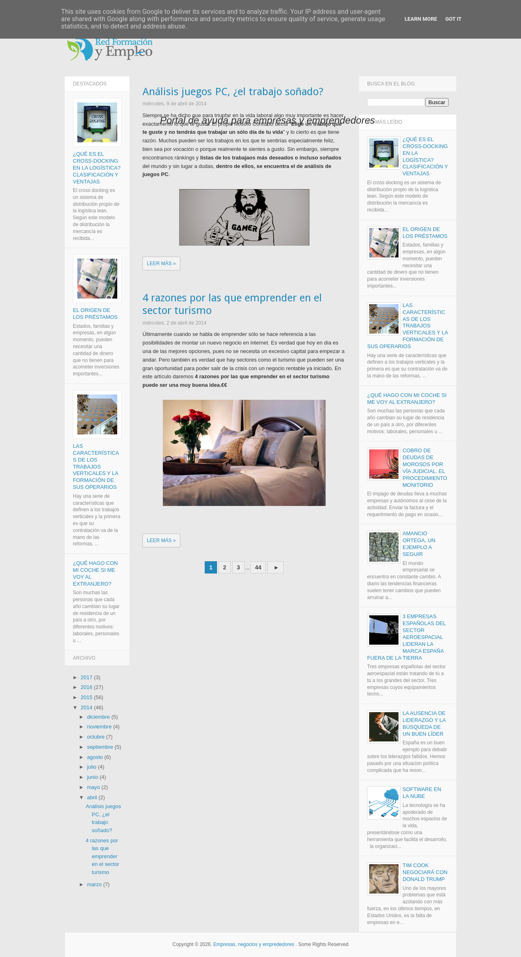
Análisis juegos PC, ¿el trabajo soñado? (232, 92)
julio (92, 767)
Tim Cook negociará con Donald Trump (425, 873)
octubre (96, 737)
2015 (87, 698)
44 (258, 568)
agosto (96, 757)
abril (93, 797)
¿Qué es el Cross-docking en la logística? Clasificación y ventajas (96, 168)
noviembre (100, 727)
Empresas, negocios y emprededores (253, 945)
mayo (94, 788)
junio (93, 777)
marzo (95, 884)
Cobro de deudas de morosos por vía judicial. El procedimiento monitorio (425, 468)
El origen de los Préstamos (95, 313)
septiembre (101, 747)
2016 (87, 688)
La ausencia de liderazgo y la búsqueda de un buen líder (424, 724)
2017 (87, 677)
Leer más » (161, 263)
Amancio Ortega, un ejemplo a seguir (419, 544)
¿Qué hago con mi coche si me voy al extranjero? (407, 398)
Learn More (421, 19)
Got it (453, 19)
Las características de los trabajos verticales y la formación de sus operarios (96, 466)
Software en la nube (422, 793)
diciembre (99, 717)
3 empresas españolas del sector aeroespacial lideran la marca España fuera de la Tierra (406, 637)
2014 (87, 708)
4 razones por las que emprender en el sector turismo (232, 304)
